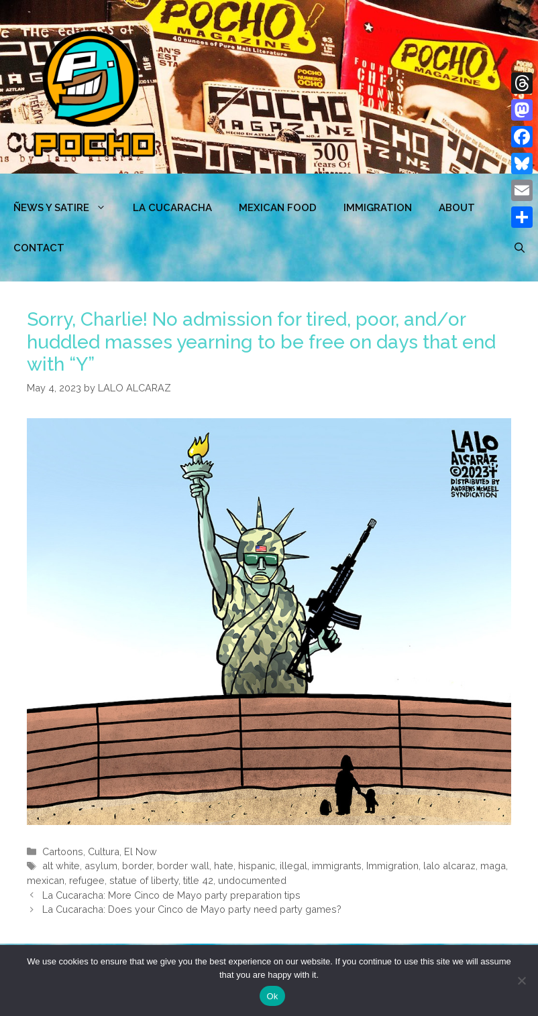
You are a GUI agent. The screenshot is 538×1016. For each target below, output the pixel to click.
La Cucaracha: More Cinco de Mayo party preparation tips (171, 895)
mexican (45, 880)
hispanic (256, 865)
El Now (140, 851)
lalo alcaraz (449, 865)
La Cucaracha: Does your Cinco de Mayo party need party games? (191, 909)
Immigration (377, 208)
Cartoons (62, 851)
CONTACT (38, 248)
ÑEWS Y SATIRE (66, 208)
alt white (61, 865)
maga (493, 865)
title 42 (198, 880)
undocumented (252, 880)
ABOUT (457, 208)
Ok (272, 996)
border (137, 865)
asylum (101, 865)
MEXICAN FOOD (278, 208)
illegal (293, 865)
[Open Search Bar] (519, 248)
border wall (183, 865)
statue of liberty (143, 880)
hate (223, 865)
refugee (87, 880)
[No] (521, 980)
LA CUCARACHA (172, 208)
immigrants (337, 865)
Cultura (103, 851)
